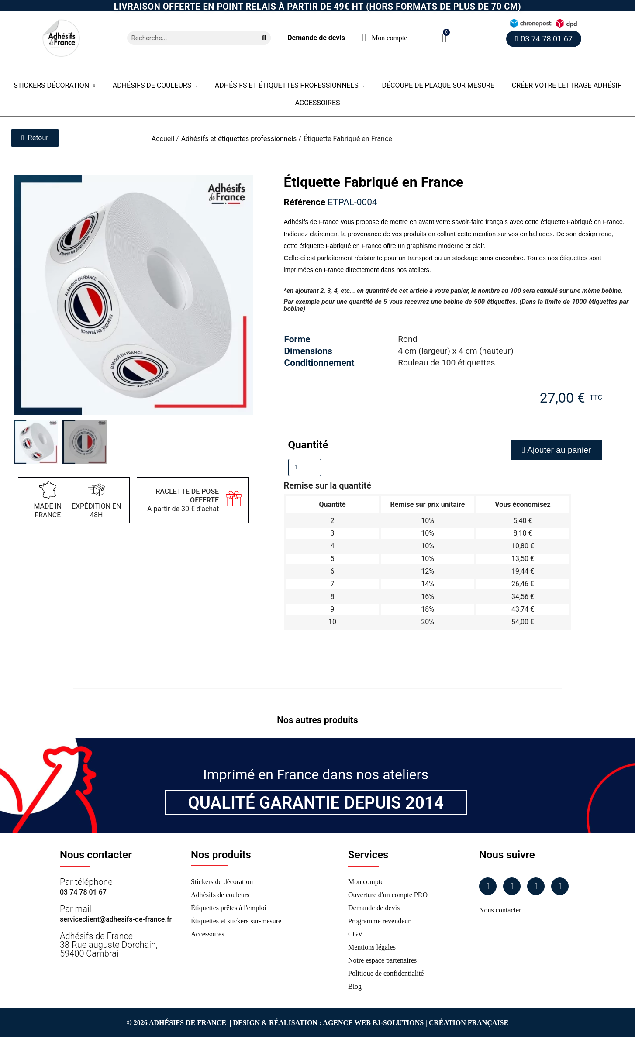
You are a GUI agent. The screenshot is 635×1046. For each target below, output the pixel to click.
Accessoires (317, 103)
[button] (444, 38)
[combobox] (189, 38)
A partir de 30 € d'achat (183, 500)
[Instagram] (512, 886)
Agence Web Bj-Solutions (373, 1022)
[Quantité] (304, 467)
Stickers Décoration (54, 85)
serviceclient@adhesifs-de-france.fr (116, 919)
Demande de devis (316, 38)
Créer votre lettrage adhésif (566, 85)
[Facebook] (488, 886)
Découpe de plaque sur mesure (438, 85)
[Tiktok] (560, 886)
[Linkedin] (536, 886)
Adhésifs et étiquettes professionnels (290, 85)
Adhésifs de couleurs (155, 85)
